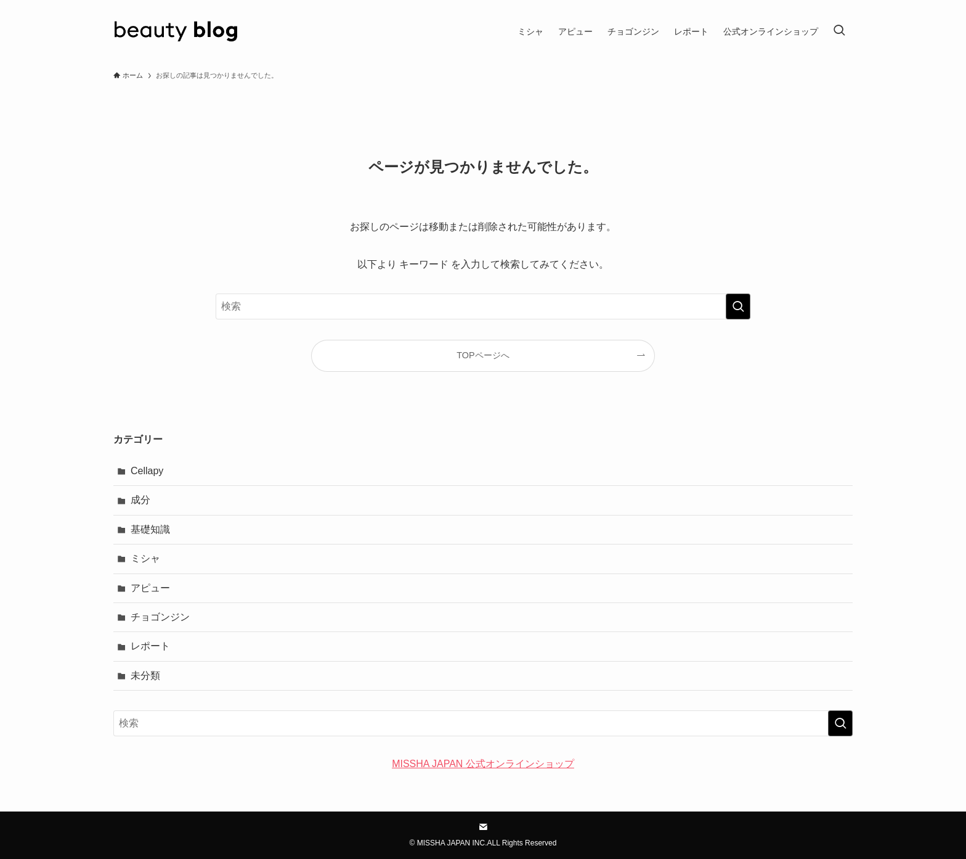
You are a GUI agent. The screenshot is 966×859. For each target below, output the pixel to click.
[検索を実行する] (738, 306)
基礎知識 (150, 529)
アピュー (150, 588)
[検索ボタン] (839, 31)
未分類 (145, 675)
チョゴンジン (160, 617)
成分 (140, 500)
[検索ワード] (483, 306)
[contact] (483, 826)
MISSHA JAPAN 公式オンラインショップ (483, 763)
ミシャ (145, 558)
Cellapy (147, 471)
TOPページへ (483, 355)
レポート (150, 646)
